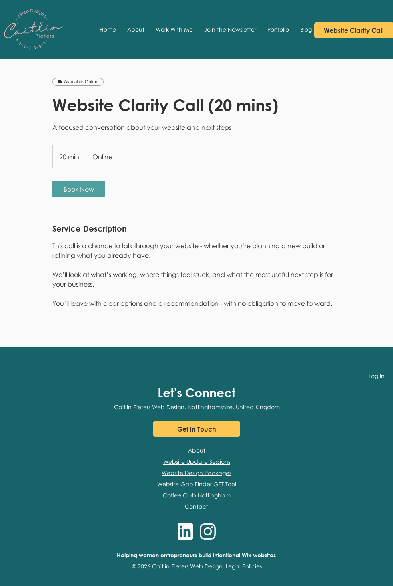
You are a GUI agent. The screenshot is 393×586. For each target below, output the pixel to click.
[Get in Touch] (196, 429)
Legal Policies (244, 566)
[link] (78, 189)
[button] (174, 29)
